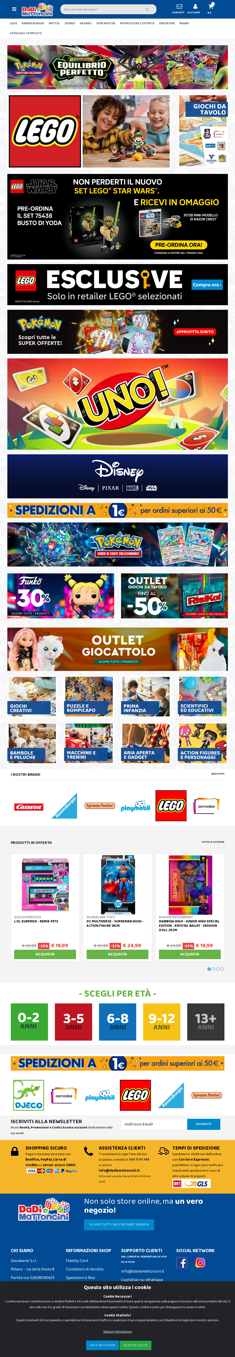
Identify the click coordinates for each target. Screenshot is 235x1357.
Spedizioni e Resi (80, 1278)
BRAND (184, 23)
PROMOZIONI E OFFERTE (137, 23)
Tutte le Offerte (212, 842)
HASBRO (86, 23)
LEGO (13, 23)
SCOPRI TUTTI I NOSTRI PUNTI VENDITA (119, 1224)
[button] (213, 9)
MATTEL (54, 23)
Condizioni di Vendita (84, 1269)
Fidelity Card (77, 1261)
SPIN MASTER (105, 23)
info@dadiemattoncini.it (142, 1271)
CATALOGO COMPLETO (26, 33)
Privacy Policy (23, 1327)
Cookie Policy (22, 1319)
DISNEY (70, 23)
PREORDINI (167, 23)
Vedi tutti (217, 774)
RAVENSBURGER (33, 23)
